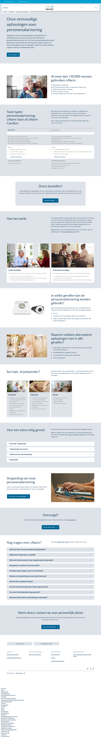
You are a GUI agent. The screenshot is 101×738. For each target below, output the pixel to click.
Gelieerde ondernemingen (57, 661)
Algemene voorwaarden (35, 654)
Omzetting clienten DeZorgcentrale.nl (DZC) (12, 700)
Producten (3, 697)
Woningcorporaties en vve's (8, 695)
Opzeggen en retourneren (8, 726)
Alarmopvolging (5, 721)
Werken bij (4, 715)
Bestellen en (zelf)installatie (8, 720)
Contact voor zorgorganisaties (9, 729)
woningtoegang (69, 232)
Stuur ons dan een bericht (77, 434)
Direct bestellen (5, 736)
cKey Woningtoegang (6, 701)
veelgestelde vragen (63, 542)
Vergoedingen (4, 705)
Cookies (53, 658)
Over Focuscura (5, 713)
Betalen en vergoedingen (7, 723)
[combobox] (88, 7)
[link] (23, 1)
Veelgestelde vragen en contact (9, 716)
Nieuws (3, 710)
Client (2, 690)
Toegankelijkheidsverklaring (14, 658)
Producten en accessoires (7, 718)
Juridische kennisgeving (13, 654)
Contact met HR (5, 731)
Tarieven (3, 703)
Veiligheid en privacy (6, 728)
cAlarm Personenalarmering (8, 698)
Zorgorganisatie (5, 693)
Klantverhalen (4, 711)
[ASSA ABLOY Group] (9, 1)
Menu (6, 7)
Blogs (2, 708)
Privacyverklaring (55, 654)
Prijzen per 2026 (5, 733)
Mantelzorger (4, 692)
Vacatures (3, 734)
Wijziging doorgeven (6, 724)
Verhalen (3, 706)
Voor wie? (3, 688)
